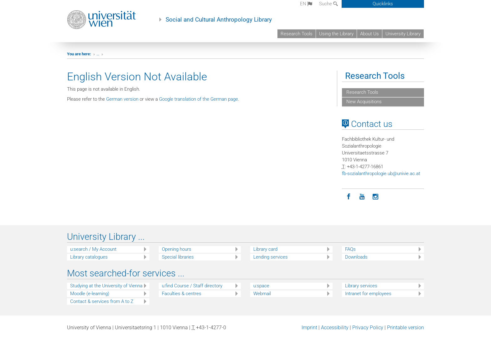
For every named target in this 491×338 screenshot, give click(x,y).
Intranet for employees (368, 293)
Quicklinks (383, 4)
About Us (369, 34)
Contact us (367, 124)
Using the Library (336, 34)
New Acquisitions (363, 101)
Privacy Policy (367, 327)
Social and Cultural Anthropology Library (219, 19)
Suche (328, 4)
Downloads (356, 257)
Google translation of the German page (198, 99)
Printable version (405, 327)
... (97, 54)
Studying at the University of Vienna (106, 286)
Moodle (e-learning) (89, 293)
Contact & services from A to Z (101, 301)
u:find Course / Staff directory (192, 286)
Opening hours (176, 249)
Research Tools (297, 34)
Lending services (270, 257)
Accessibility (335, 327)
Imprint (309, 327)
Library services (361, 286)
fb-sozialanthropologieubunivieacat (381, 173)
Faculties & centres (181, 293)
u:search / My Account (93, 249)
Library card (265, 249)
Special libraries (178, 257)
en (306, 4)
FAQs (350, 249)
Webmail (262, 293)
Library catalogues (89, 257)
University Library (403, 34)
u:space (261, 286)
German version (122, 99)
